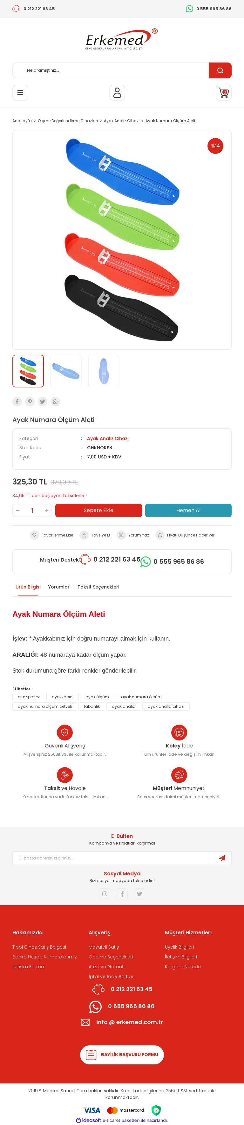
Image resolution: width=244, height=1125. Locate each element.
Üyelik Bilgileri (179, 947)
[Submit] (222, 858)
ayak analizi (124, 706)
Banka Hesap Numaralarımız (44, 957)
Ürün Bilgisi (28, 587)
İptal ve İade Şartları (111, 976)
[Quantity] (32, 510)
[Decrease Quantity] (18, 510)
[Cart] (224, 93)
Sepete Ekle (98, 510)
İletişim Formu (28, 967)
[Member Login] (117, 93)
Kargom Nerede (183, 967)
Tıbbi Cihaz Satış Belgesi (39, 947)
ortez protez (29, 697)
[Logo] (122, 40)
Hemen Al (188, 510)
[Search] (122, 70)
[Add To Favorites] (51, 535)
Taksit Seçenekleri (98, 587)
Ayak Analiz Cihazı (108, 438)
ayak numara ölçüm (141, 697)
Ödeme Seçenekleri (111, 957)
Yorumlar (59, 587)
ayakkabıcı (62, 697)
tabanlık (92, 706)
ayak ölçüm (97, 697)
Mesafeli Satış (104, 947)
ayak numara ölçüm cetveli (45, 706)
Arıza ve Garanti (107, 967)
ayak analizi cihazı (166, 706)
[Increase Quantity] (46, 510)
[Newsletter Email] (113, 858)
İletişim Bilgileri (181, 957)
